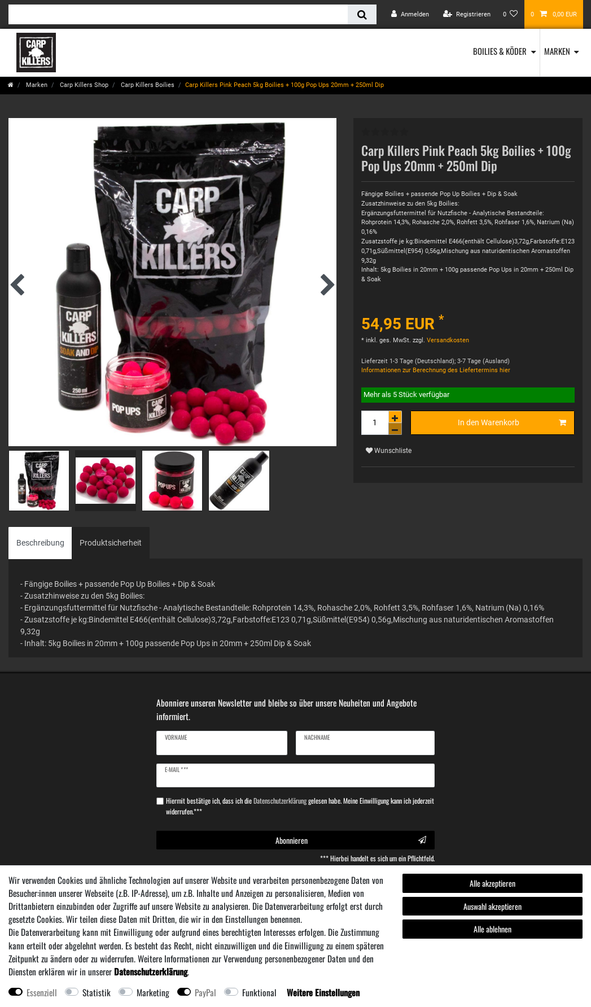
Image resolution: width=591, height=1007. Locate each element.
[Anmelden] (410, 14)
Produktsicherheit (111, 542)
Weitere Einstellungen (323, 992)
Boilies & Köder (500, 51)
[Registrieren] (467, 14)
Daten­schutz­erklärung (150, 971)
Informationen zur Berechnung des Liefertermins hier (435, 370)
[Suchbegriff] (178, 14)
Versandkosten (447, 340)
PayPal (205, 992)
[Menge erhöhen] (395, 417)
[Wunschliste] (510, 14)
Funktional (259, 992)
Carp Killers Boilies (146, 85)
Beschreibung (40, 542)
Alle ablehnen (492, 929)
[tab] (40, 543)
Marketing (153, 992)
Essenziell (42, 992)
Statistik (96, 992)
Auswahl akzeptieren (492, 906)
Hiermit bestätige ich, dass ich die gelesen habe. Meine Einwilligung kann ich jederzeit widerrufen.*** (300, 806)
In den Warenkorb (512, 423)
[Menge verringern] (395, 429)
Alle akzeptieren (492, 883)
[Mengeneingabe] (374, 423)
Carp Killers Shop (83, 85)
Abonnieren (350, 840)
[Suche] (362, 14)
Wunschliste (388, 451)
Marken (557, 51)
